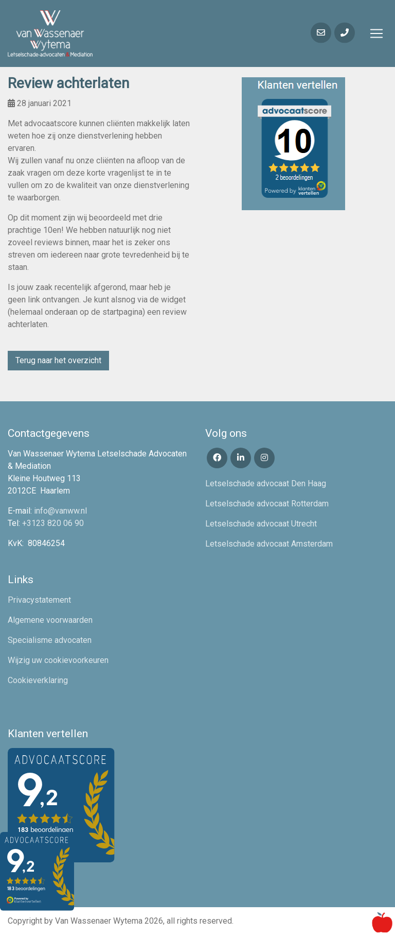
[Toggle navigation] (376, 33)
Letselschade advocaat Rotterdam (267, 503)
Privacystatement (39, 600)
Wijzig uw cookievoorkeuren (58, 660)
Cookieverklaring (38, 680)
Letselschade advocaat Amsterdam (269, 544)
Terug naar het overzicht (58, 360)
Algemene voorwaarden (50, 620)
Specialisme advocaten (50, 640)
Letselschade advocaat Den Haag (265, 483)
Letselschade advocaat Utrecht (261, 524)
